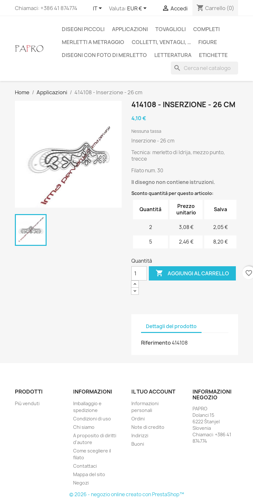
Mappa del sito (89, 474)
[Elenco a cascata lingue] (98, 9)
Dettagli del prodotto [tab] (171, 326)
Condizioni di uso (92, 419)
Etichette (213, 55)
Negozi (81, 483)
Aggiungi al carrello (192, 273)
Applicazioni (130, 29)
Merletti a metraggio (93, 42)
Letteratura (173, 55)
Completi (206, 29)
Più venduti (27, 403)
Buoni (137, 444)
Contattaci (85, 466)
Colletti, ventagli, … (161, 42)
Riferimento (156, 342)
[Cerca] (204, 68)
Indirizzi (139, 435)
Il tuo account (153, 391)
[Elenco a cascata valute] (138, 9)
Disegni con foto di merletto (104, 55)
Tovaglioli (170, 29)
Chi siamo (83, 427)
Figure (207, 42)
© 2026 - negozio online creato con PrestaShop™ (126, 494)
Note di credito (147, 427)
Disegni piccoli (83, 29)
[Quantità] (139, 273)
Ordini (138, 419)
